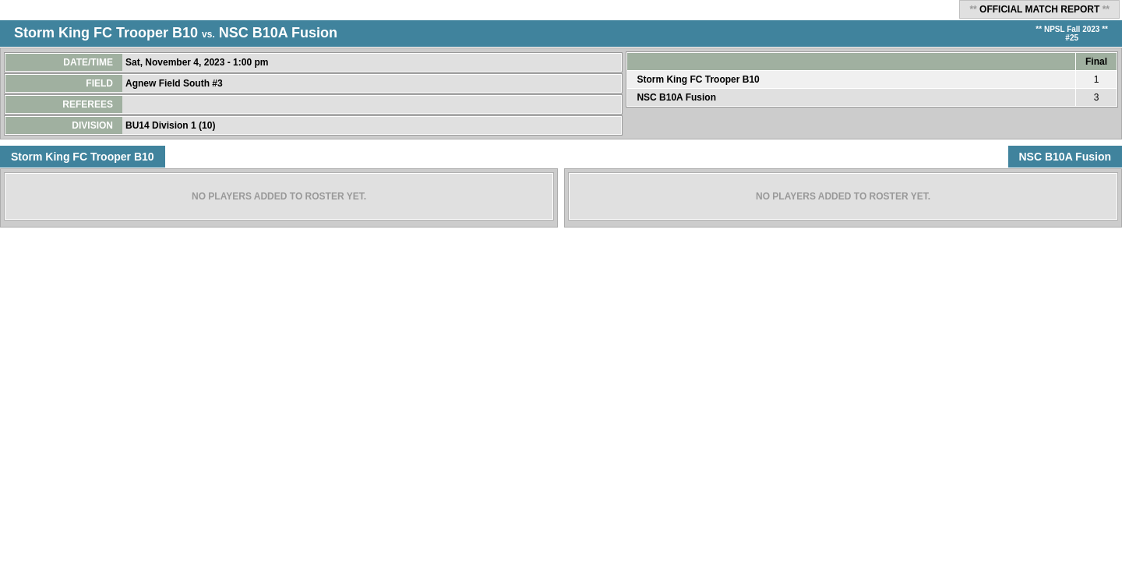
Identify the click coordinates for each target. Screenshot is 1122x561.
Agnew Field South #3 (175, 83)
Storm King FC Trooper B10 (106, 33)
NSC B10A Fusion (278, 33)
